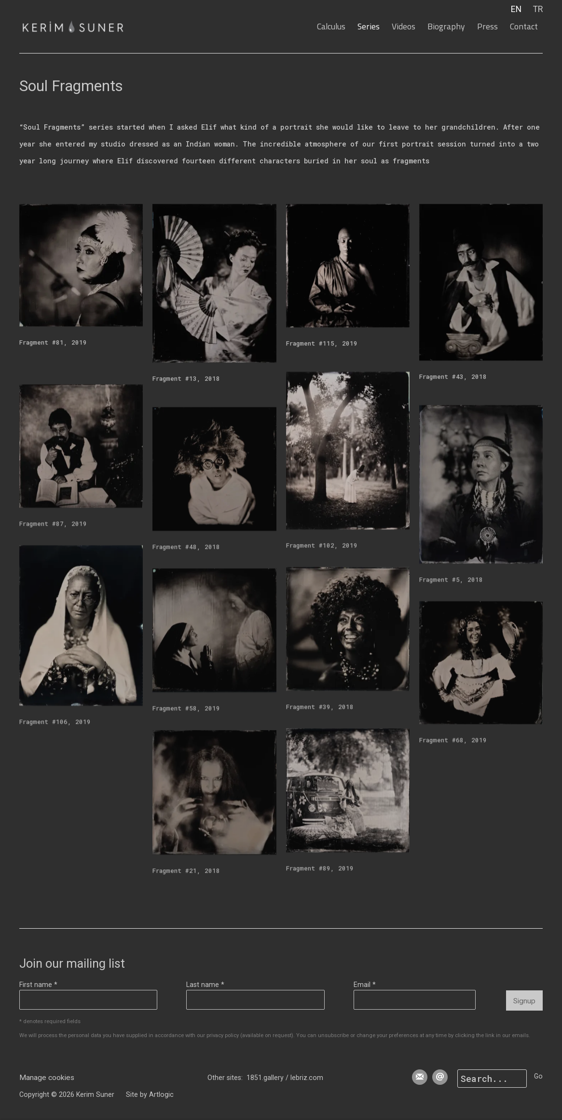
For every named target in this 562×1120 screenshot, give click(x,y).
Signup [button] (524, 1001)
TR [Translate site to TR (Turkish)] (538, 9)
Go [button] (538, 1076)
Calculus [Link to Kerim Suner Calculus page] (331, 26)
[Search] (492, 1078)
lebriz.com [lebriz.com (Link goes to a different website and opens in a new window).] (306, 1077)
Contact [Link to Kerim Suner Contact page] (524, 26)
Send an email (440, 1077)
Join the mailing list (419, 1077)
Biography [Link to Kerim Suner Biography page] (446, 26)
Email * (365, 984)
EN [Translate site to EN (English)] (516, 9)
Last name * (205, 984)
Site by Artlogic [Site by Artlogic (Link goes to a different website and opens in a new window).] (150, 1094)
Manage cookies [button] (46, 1077)
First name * (38, 984)
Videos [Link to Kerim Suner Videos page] (403, 26)
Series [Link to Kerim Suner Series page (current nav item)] (368, 26)
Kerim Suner (82, 26)
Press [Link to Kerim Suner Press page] (487, 26)
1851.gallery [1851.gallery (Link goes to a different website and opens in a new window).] (265, 1077)
